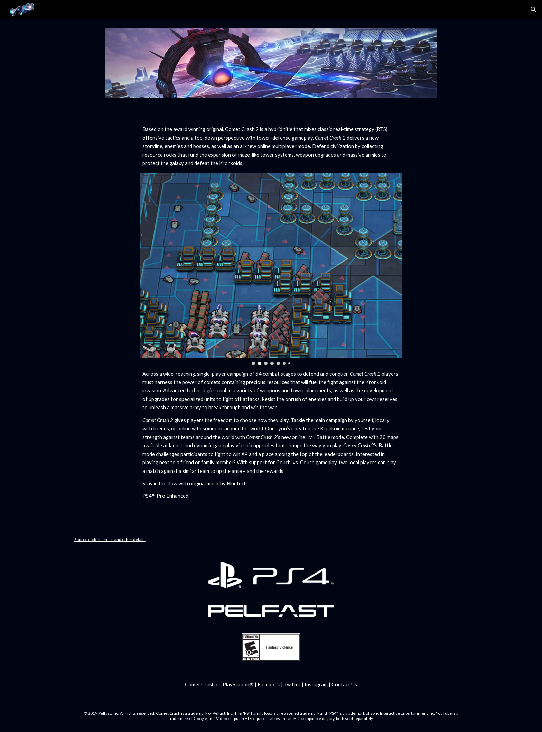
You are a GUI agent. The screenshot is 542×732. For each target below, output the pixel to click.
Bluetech (237, 483)
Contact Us (344, 684)
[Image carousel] (271, 269)
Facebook (269, 684)
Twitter (292, 684)
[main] (271, 146)
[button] (533, 9)
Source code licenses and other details (110, 539)
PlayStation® (238, 684)
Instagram (316, 684)
